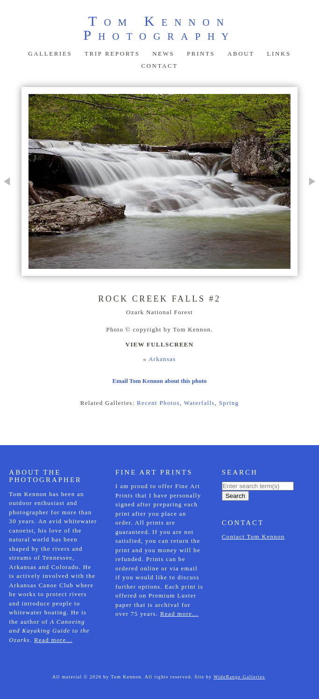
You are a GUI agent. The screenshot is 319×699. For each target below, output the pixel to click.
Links (279, 53)
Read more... (53, 639)
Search (235, 495)
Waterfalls (199, 402)
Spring (229, 402)
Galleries (50, 53)
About (241, 53)
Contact (159, 65)
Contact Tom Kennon (253, 536)
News (163, 53)
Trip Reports (112, 53)
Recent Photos (158, 402)
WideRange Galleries (239, 676)
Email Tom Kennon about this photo (160, 380)
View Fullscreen (159, 344)
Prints (201, 53)
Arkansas (162, 358)
